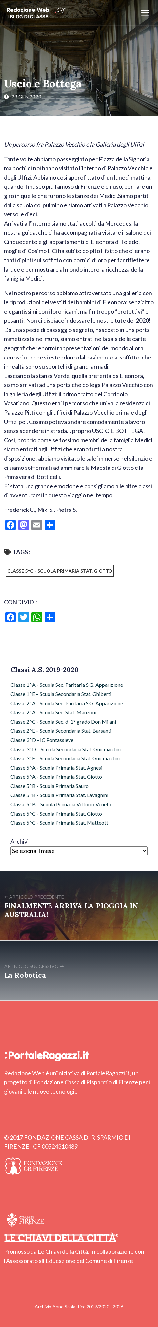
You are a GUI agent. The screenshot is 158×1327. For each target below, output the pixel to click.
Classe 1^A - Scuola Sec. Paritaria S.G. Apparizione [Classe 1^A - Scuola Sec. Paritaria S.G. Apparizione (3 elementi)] (66, 685)
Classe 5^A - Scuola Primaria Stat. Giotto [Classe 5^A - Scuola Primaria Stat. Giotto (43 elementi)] (56, 776)
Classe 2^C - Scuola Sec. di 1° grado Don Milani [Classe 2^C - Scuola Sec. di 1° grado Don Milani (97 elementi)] (63, 721)
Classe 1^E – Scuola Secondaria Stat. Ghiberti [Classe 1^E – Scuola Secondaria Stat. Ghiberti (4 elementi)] (60, 694)
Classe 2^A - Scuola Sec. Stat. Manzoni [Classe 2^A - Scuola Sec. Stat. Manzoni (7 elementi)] (53, 712)
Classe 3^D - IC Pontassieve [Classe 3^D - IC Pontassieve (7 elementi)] (41, 740)
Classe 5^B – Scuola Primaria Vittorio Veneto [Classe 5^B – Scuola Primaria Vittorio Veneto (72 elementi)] (60, 804)
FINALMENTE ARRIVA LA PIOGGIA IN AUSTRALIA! (71, 910)
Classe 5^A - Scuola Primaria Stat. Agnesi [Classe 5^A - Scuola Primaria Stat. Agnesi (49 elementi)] (56, 767)
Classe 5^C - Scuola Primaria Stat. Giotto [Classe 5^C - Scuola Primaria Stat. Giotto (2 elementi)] (56, 813)
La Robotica (25, 975)
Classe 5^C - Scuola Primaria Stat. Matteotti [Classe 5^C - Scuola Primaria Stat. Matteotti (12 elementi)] (59, 822)
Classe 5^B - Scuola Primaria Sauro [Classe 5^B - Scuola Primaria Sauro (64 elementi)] (49, 786)
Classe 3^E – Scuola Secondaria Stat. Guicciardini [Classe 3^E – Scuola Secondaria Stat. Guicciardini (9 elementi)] (65, 758)
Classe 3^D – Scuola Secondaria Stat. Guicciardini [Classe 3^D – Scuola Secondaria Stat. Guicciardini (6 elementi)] (65, 749)
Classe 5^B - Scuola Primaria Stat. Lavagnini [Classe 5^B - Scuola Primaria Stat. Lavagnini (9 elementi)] (59, 795)
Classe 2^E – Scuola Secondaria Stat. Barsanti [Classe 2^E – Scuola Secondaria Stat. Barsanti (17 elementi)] (60, 731)
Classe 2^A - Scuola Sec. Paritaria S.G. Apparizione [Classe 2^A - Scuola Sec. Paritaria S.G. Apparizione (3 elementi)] (66, 703)
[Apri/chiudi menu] (145, 13)
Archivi (19, 841)
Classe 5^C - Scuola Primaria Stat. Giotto (59, 571)
